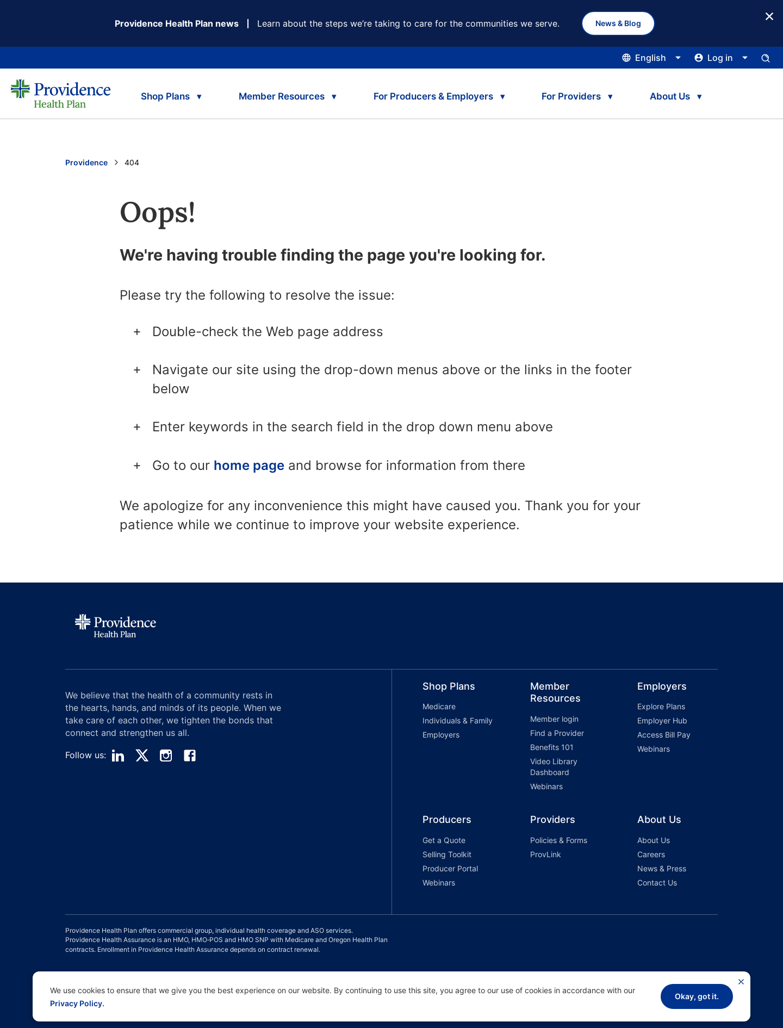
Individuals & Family (457, 720)
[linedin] (118, 755)
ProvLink (545, 854)
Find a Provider (557, 733)
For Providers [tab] (571, 96)
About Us (653, 840)
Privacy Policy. (77, 1003)
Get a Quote (443, 840)
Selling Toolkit (446, 854)
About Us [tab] (670, 96)
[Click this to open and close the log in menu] (721, 57)
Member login (554, 718)
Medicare (439, 706)
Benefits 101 (552, 747)
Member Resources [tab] (282, 96)
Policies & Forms (558, 840)
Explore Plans (661, 706)
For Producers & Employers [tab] (433, 96)
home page (249, 465)
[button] (446, 737)
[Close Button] (769, 15)
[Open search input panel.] (765, 57)
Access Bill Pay (664, 734)
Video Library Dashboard (553, 767)
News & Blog (618, 23)
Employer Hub (662, 720)
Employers (440, 734)
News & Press (661, 868)
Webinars (546, 786)
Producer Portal (450, 868)
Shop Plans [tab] (165, 96)
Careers (651, 854)
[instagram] (165, 755)
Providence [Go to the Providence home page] (86, 162)
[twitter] (142, 755)
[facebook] (189, 755)
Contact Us (657, 882)
